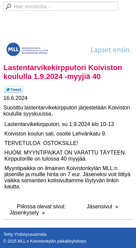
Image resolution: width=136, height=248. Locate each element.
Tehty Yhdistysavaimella (25, 234)
